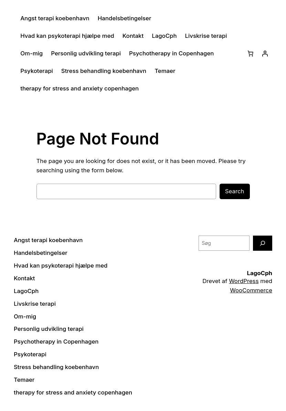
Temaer (165, 70)
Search (234, 191)
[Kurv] (250, 53)
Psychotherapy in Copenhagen (171, 53)
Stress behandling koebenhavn (103, 70)
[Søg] (262, 243)
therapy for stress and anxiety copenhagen (79, 88)
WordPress (243, 281)
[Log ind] (265, 53)
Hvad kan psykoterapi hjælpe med (67, 35)
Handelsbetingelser (124, 18)
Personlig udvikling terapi (86, 53)
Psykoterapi (36, 70)
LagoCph (164, 35)
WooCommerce (251, 290)
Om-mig (31, 53)
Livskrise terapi (206, 35)
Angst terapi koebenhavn (54, 18)
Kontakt (133, 35)
